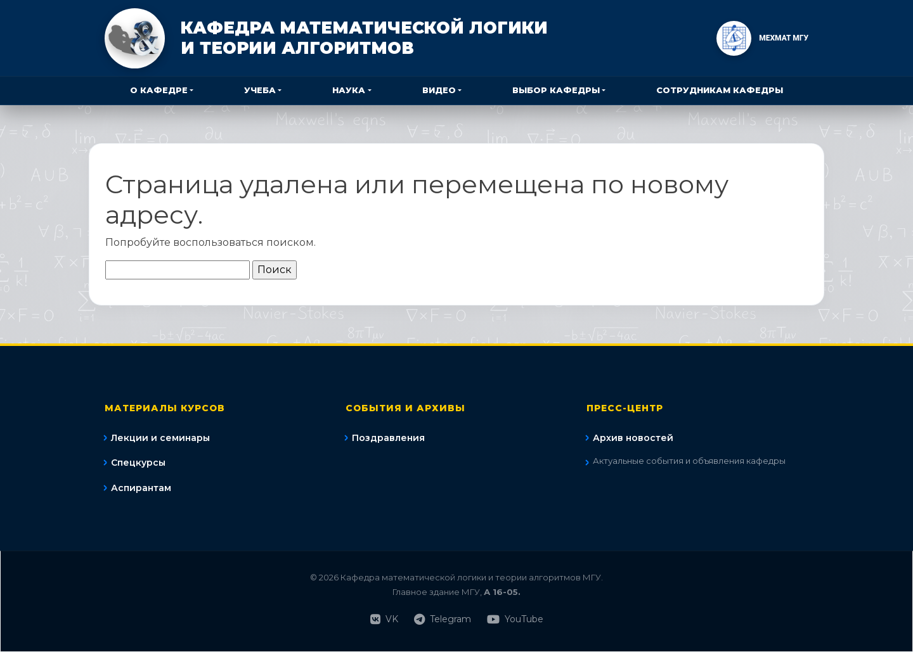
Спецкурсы (138, 462)
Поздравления (388, 438)
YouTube (515, 619)
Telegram (442, 619)
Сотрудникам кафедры (719, 90)
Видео (439, 90)
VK (384, 619)
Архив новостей (633, 438)
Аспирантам (141, 488)
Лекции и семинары (160, 438)
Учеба (260, 90)
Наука (348, 90)
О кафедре (159, 90)
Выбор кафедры (556, 90)
